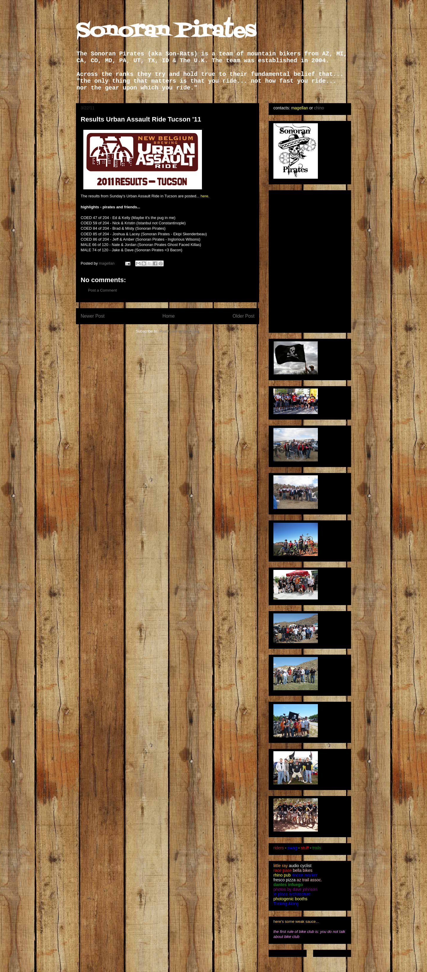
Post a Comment (102, 290)
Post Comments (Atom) (179, 331)
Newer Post (93, 316)
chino (319, 107)
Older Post (243, 316)
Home (168, 316)
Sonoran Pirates (166, 31)
